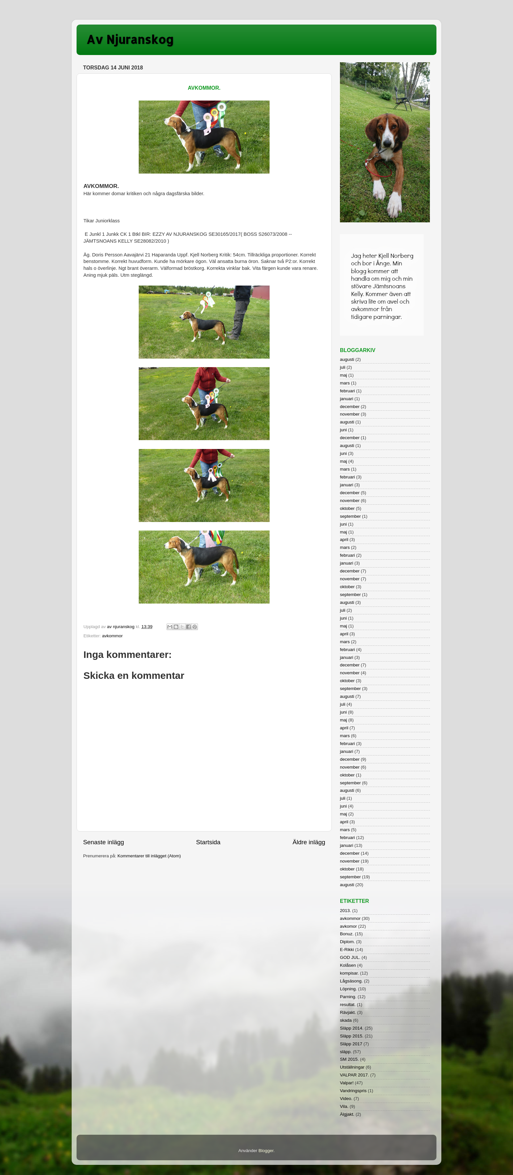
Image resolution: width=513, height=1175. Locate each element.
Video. (346, 1098)
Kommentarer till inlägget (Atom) (149, 855)
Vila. (344, 1106)
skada (346, 1020)
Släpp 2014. (351, 1028)
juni (343, 429)
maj (343, 375)
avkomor (348, 926)
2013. (345, 910)
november (350, 414)
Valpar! (347, 1082)
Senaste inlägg (103, 842)
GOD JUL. (350, 957)
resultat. (348, 1004)
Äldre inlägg (308, 842)
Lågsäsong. (351, 981)
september (350, 516)
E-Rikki (347, 949)
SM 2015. (349, 1059)
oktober (347, 508)
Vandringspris (353, 1090)
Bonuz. (347, 933)
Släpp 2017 (351, 1043)
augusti (347, 359)
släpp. (346, 1051)
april (344, 539)
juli (342, 367)
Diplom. (347, 941)
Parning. (348, 996)
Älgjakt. (347, 1114)
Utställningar (352, 1067)
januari (346, 398)
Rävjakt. (348, 1012)
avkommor (112, 635)
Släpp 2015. (351, 1036)
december (350, 406)
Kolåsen (348, 965)
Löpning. (348, 988)
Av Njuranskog (130, 39)
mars (345, 383)
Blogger (266, 1150)
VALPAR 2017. (354, 1074)
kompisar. (349, 973)
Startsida (208, 842)
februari (347, 390)
